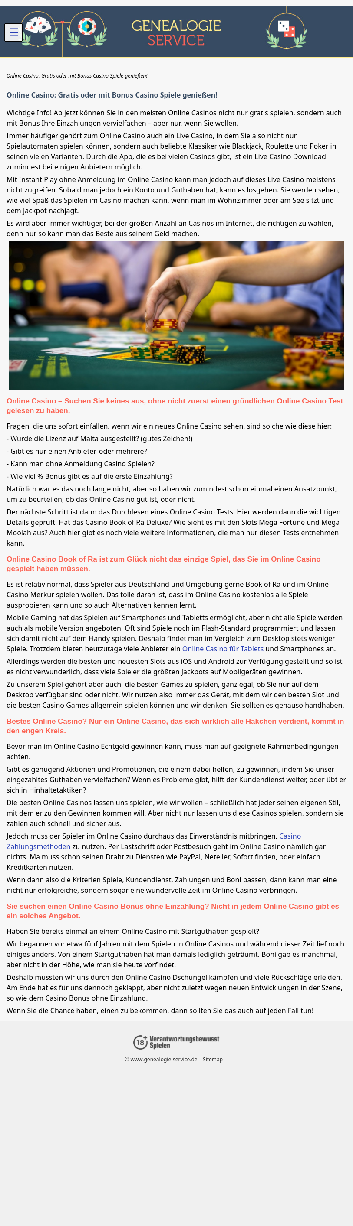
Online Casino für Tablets (223, 649)
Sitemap (213, 1059)
